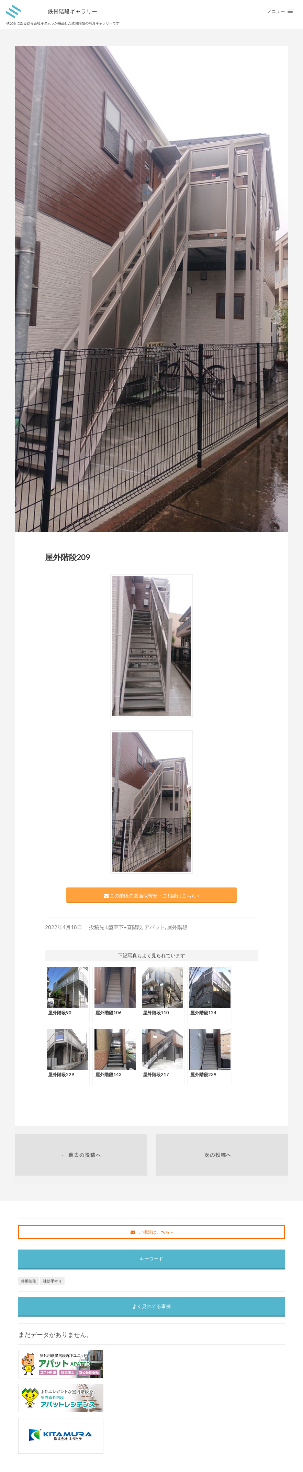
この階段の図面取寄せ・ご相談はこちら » (151, 895)
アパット (154, 927)
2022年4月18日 (63, 927)
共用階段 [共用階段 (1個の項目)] (28, 1281)
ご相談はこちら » (152, 1232)
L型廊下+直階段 (123, 927)
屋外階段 (177, 927)
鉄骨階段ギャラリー (72, 11)
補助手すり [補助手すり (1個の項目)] (52, 1281)
